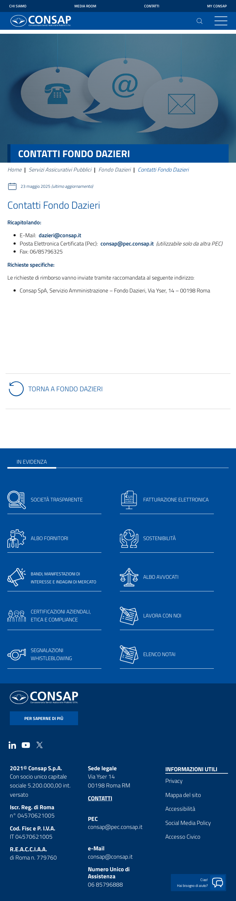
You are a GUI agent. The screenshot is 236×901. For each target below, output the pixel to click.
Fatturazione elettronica (176, 500)
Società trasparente (57, 500)
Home (14, 169)
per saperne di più (43, 718)
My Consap (217, 6)
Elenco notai (159, 654)
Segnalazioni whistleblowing (51, 654)
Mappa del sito (183, 794)
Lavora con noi (162, 616)
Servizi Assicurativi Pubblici (60, 169)
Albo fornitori (49, 538)
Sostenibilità (159, 538)
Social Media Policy (188, 822)
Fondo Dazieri (114, 169)
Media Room (85, 6)
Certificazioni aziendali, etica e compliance (61, 616)
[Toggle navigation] (221, 21)
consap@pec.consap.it (115, 826)
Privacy (174, 780)
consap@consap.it (110, 856)
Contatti (151, 6)
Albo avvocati (161, 577)
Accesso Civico (182, 836)
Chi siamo (17, 6)
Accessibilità (180, 808)
